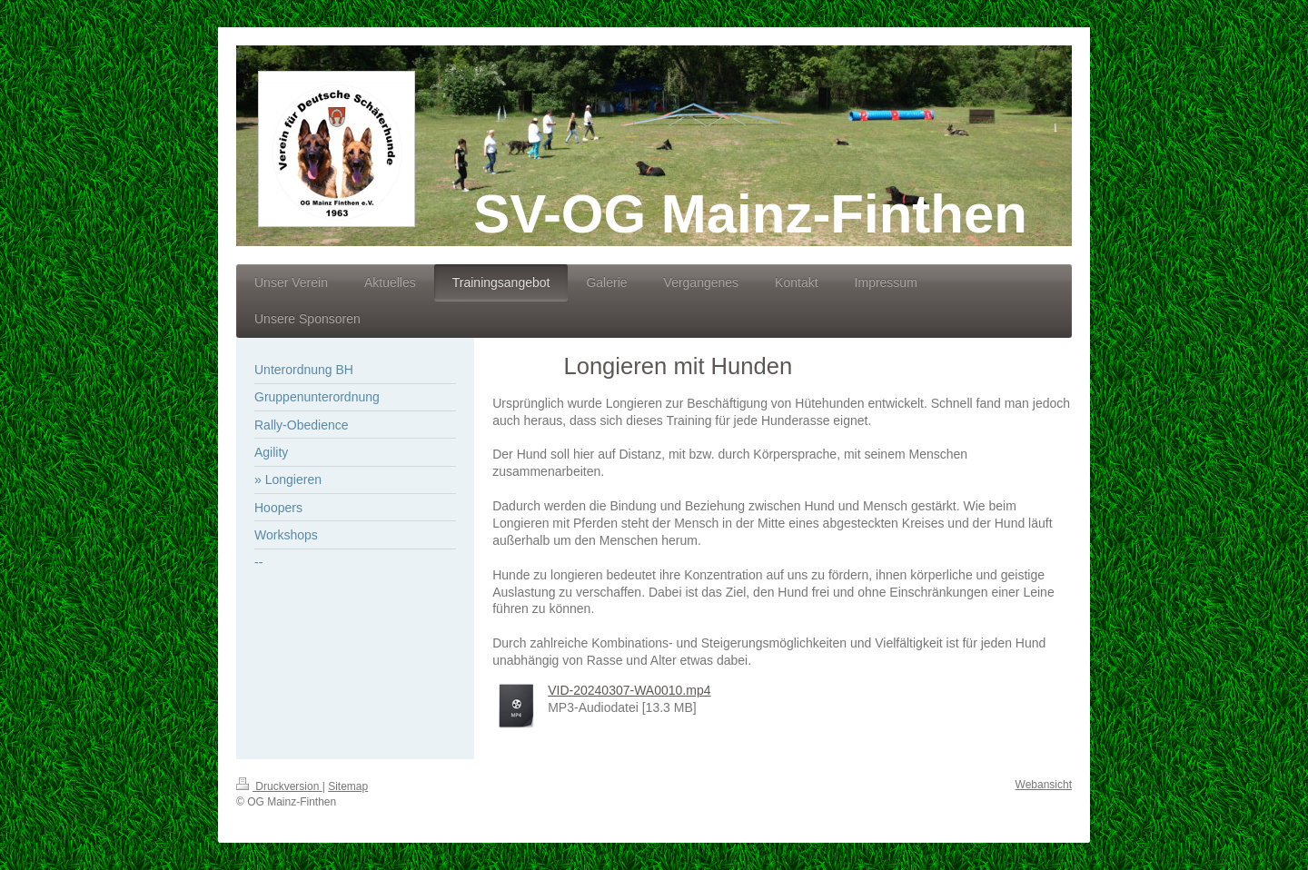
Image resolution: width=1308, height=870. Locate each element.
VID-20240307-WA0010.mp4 (629, 690)
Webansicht (1044, 784)
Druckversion (279, 786)
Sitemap (348, 786)
